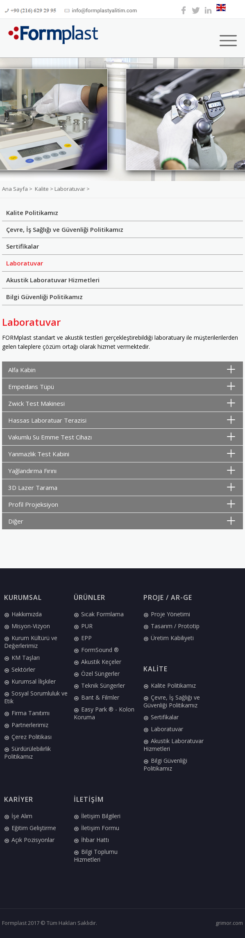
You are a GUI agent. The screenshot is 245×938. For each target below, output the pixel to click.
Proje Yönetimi (166, 614)
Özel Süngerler (97, 673)
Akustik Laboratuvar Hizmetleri (53, 280)
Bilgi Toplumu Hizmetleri (96, 855)
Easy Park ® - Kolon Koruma (104, 713)
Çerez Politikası (28, 737)
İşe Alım (18, 816)
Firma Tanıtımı (27, 713)
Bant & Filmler (96, 697)
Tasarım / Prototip (171, 626)
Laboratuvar (24, 263)
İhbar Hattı (91, 840)
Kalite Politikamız (32, 212)
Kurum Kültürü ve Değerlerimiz (30, 642)
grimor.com (229, 923)
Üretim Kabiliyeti (168, 638)
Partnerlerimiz (26, 725)
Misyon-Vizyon (27, 626)
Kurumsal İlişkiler (30, 681)
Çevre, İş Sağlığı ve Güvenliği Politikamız (64, 229)
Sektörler (19, 669)
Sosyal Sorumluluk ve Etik (36, 697)
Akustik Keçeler (97, 662)
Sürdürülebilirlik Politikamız (27, 752)
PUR (83, 626)
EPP (83, 638)
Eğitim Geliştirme (30, 828)
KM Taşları (22, 657)
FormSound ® (96, 650)
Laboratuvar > (72, 188)
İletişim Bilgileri (97, 816)
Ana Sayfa (15, 188)
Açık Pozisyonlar (29, 840)
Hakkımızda (23, 614)
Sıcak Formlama (99, 614)
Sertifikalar (22, 246)
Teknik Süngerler (99, 685)
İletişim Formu (96, 828)
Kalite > (44, 188)
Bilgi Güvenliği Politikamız (44, 297)
